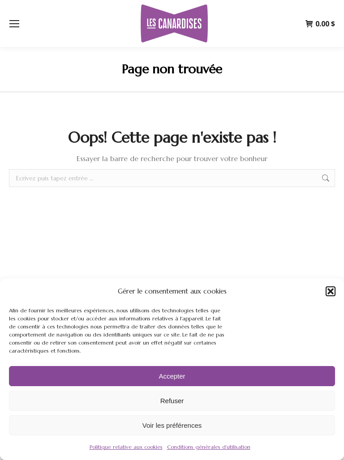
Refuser (172, 401)
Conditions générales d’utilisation (208, 446)
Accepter (172, 376)
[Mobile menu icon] (14, 23)
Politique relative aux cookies (126, 446)
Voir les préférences (172, 425)
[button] (330, 291)
